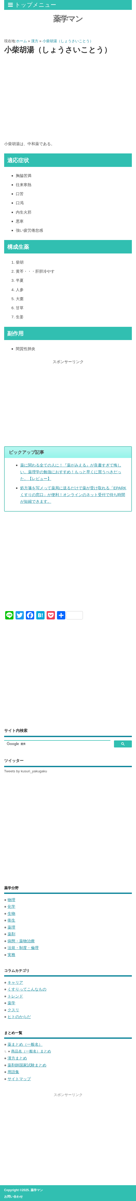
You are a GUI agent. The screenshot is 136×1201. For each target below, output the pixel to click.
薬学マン (68, 19)
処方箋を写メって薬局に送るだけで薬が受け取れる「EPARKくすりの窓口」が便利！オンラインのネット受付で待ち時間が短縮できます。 (73, 495)
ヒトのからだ (19, 1016)
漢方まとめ (17, 1058)
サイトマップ (19, 1079)
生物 (11, 913)
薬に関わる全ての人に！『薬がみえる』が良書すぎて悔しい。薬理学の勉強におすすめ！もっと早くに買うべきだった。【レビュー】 (70, 472)
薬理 (11, 927)
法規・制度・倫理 (23, 947)
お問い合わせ (13, 1196)
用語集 (13, 1072)
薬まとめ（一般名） (25, 1044)
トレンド (15, 996)
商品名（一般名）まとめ (31, 1051)
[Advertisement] (68, 97)
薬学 (11, 1003)
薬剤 (11, 934)
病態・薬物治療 (21, 941)
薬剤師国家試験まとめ (27, 1065)
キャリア (15, 982)
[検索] (57, 744)
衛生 (11, 920)
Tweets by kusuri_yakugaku (25, 771)
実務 (11, 954)
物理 (11, 900)
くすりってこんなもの (27, 989)
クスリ (13, 1010)
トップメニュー (32, 5)
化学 (11, 906)
